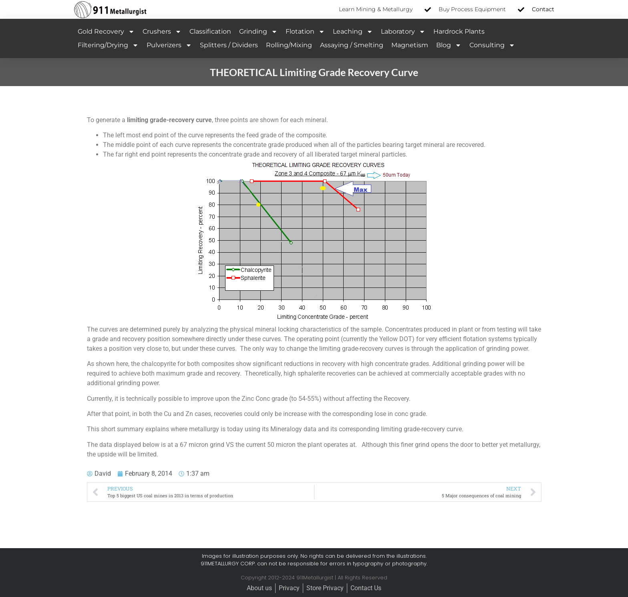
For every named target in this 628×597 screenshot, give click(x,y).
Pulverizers (169, 45)
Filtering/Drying (108, 45)
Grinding (258, 31)
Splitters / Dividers (229, 45)
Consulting (492, 45)
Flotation (305, 31)
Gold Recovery (106, 31)
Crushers (162, 31)
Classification (210, 31)
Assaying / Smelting (351, 45)
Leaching (353, 31)
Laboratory (403, 31)
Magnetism (409, 45)
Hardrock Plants (459, 31)
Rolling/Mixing (289, 45)
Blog (448, 45)
